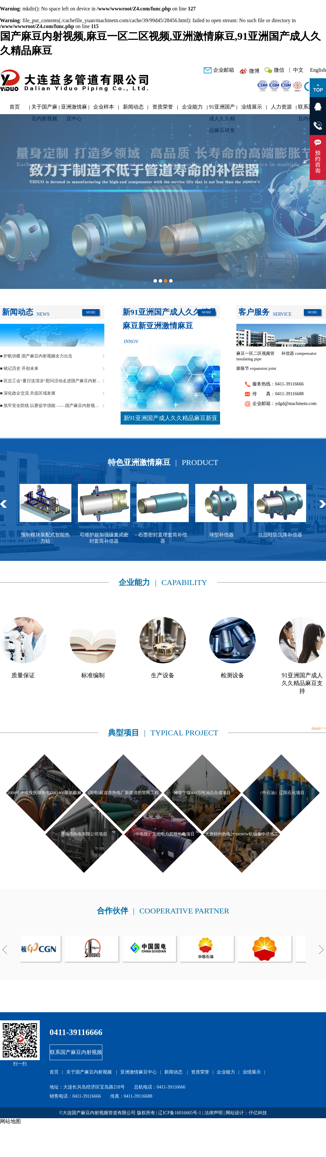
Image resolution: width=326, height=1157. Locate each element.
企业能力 (192, 107)
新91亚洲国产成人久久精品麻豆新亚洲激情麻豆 (170, 420)
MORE (91, 312)
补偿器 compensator (299, 353)
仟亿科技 (258, 1112)
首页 (14, 107)
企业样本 (103, 107)
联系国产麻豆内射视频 (76, 1052)
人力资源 (281, 107)
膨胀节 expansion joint (256, 368)
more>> (318, 728)
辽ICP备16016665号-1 (179, 1112)
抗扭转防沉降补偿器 (284, 534)
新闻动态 (133, 107)
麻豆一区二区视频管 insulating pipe (255, 356)
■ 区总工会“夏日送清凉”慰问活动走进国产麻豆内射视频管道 (52, 380)
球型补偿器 (226, 534)
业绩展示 (251, 107)
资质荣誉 (162, 107)
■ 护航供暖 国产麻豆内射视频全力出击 (36, 355)
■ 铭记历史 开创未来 (19, 368)
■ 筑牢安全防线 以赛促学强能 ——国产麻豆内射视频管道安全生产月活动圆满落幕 (52, 405)
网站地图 (10, 1121)
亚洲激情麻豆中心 (74, 108)
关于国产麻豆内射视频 (44, 108)
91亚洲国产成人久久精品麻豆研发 (222, 108)
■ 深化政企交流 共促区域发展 (27, 393)
